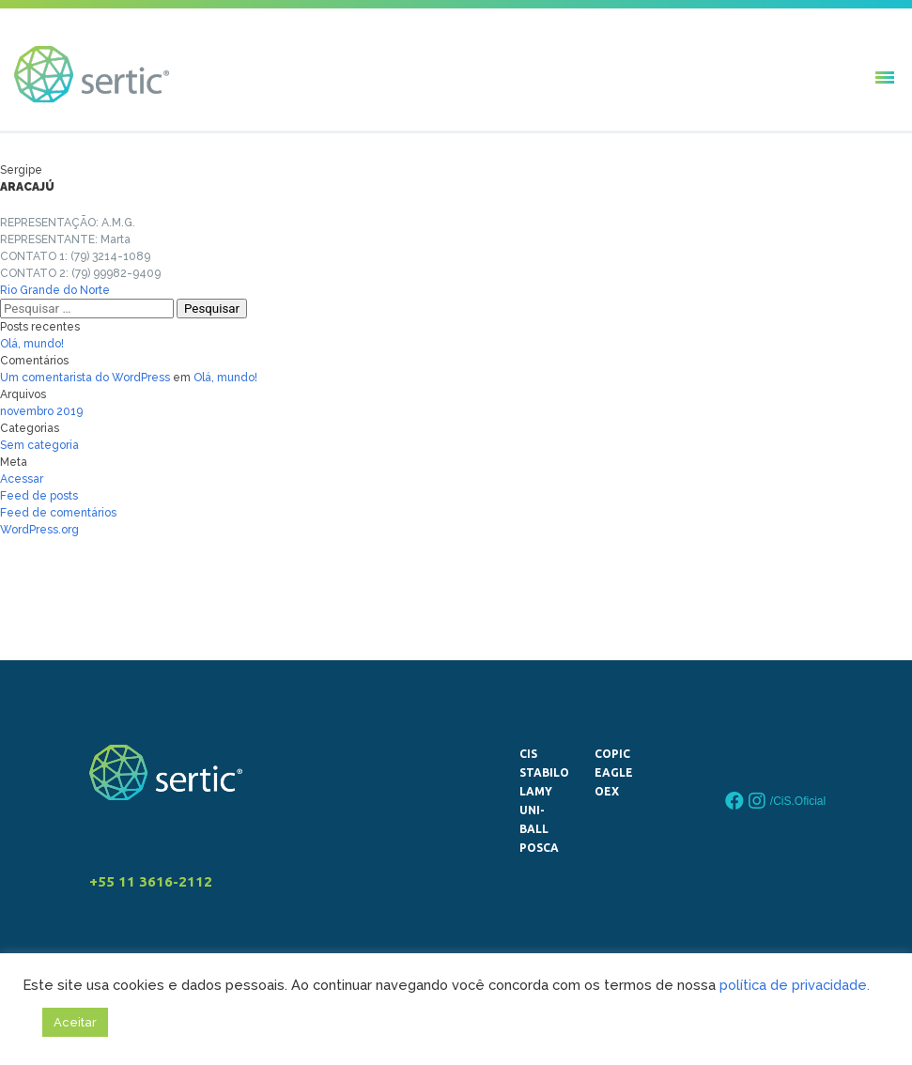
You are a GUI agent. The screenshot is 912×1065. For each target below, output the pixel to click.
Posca (539, 847)
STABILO (540, 772)
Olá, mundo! (32, 343)
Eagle (614, 772)
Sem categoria (39, 445)
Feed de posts (39, 495)
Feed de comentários (58, 512)
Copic (612, 754)
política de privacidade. (794, 985)
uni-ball (534, 819)
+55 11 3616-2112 (150, 881)
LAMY (535, 791)
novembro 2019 (41, 411)
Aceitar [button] (75, 1022)
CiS (528, 754)
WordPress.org (39, 529)
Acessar (21, 479)
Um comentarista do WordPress (85, 377)
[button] (883, 76)
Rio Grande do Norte (55, 290)
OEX (607, 791)
